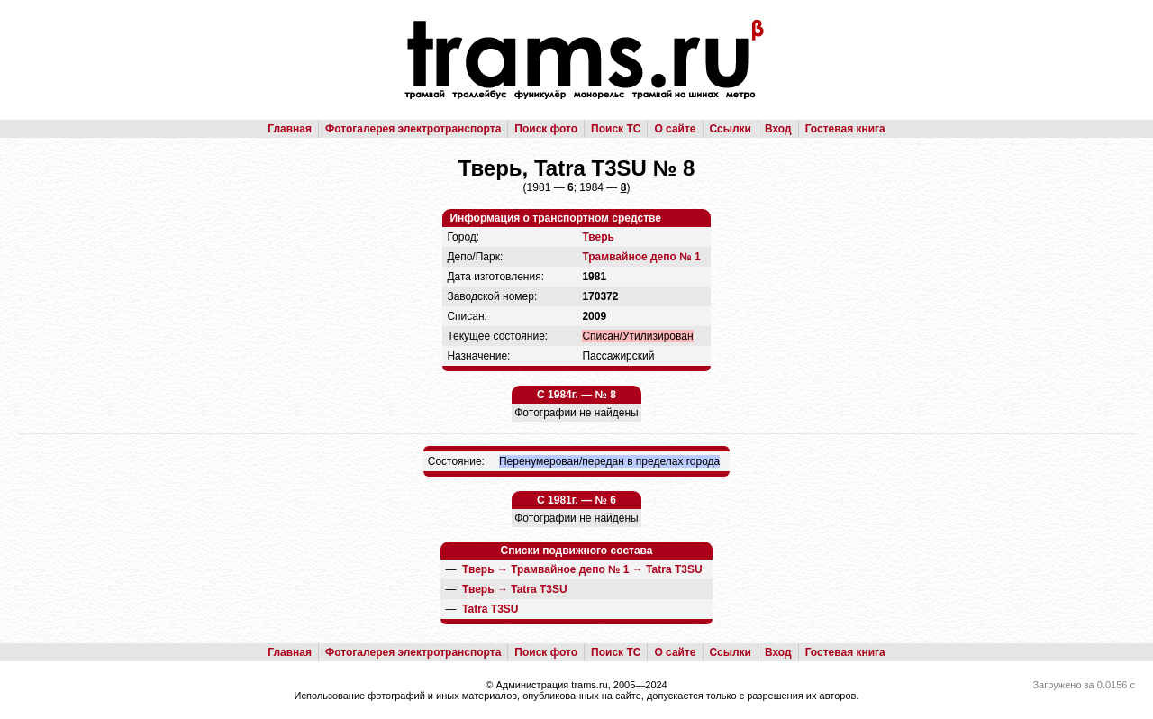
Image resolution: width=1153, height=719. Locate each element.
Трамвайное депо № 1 (641, 256)
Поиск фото (545, 129)
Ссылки (730, 129)
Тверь (597, 237)
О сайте (674, 129)
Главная (290, 129)
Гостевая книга (845, 129)
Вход (778, 129)
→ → (582, 569)
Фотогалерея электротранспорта (413, 129)
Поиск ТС (615, 129)
